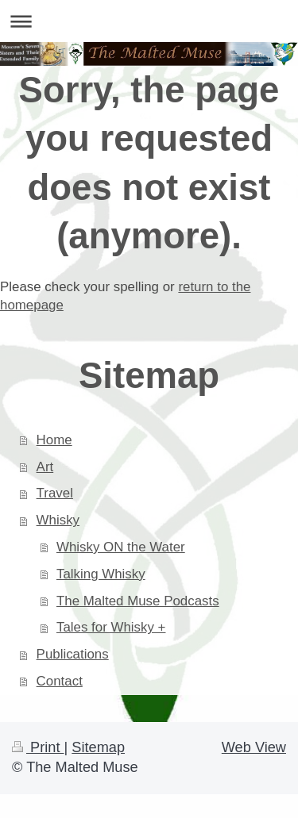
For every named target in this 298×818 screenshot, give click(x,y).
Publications (73, 654)
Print (38, 747)
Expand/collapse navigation (149, 21)
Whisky (58, 520)
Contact (60, 681)
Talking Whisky (100, 574)
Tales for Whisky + (111, 627)
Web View (254, 747)
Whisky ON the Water (120, 547)
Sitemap (98, 747)
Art (45, 466)
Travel (55, 493)
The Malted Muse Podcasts (137, 601)
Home (54, 439)
